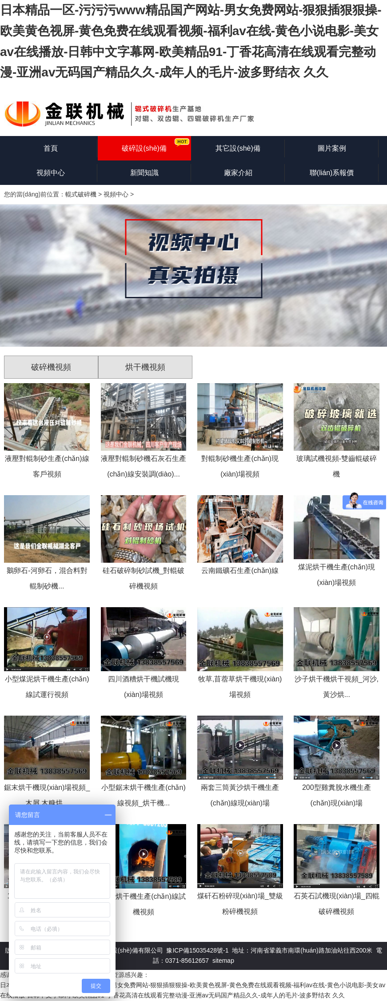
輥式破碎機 (80, 194)
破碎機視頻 (51, 367)
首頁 (51, 148)
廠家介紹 (238, 172)
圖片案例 (332, 148)
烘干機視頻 (145, 367)
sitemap (223, 960)
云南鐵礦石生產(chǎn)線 (239, 570)
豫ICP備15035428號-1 (197, 950)
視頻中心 (50, 172)
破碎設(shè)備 (144, 148)
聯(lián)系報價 (332, 172)
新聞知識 (144, 172)
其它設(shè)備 (237, 148)
